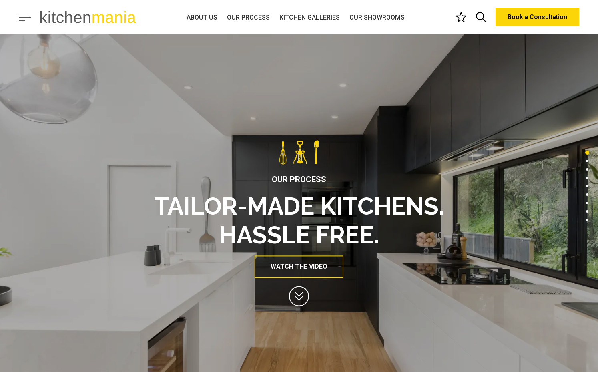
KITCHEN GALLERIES (309, 17)
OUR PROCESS (248, 17)
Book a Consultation (537, 17)
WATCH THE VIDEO (299, 267)
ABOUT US (202, 17)
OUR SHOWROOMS (377, 17)
